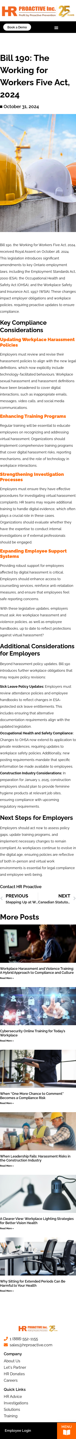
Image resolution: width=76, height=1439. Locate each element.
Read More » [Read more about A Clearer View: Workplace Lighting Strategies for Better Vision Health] (7, 1228)
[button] (56, 28)
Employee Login (18, 1431)
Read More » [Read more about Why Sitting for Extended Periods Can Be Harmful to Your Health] (7, 1291)
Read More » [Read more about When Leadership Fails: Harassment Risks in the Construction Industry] (7, 1166)
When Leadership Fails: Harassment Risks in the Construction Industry (35, 1158)
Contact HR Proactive (21, 886)
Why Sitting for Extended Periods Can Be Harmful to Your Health (32, 1283)
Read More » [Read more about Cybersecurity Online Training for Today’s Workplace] (7, 1040)
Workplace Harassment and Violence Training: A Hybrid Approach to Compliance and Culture (37, 971)
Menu (66, 1427)
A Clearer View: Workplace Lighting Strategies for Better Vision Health (37, 1221)
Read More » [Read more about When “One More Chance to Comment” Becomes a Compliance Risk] (7, 1103)
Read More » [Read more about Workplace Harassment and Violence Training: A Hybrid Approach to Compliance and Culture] (7, 978)
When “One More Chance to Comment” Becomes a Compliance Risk (32, 1096)
